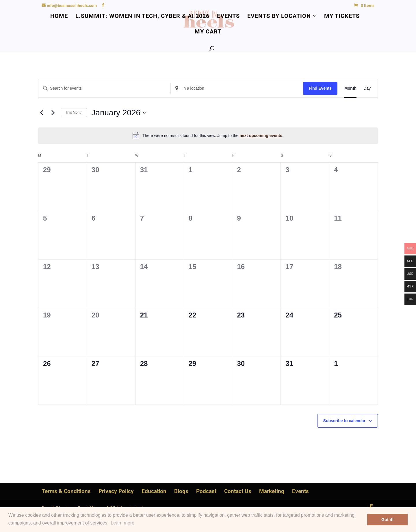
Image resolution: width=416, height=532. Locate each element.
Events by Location (279, 16)
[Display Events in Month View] (350, 88)
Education (154, 491)
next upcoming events (260, 135)
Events (228, 16)
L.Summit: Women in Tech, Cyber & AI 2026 (142, 16)
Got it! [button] (387, 519)
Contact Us (237, 491)
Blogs (181, 491)
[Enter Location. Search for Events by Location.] (237, 88)
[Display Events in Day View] (367, 88)
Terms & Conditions (66, 491)
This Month (73, 112)
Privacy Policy (116, 491)
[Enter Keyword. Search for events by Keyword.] (104, 88)
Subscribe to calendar (344, 420)
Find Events (320, 88)
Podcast (206, 491)
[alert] (208, 135)
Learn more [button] (122, 522)
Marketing (271, 491)
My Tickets (342, 16)
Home (59, 16)
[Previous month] (41, 112)
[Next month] (52, 112)
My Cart (208, 32)
